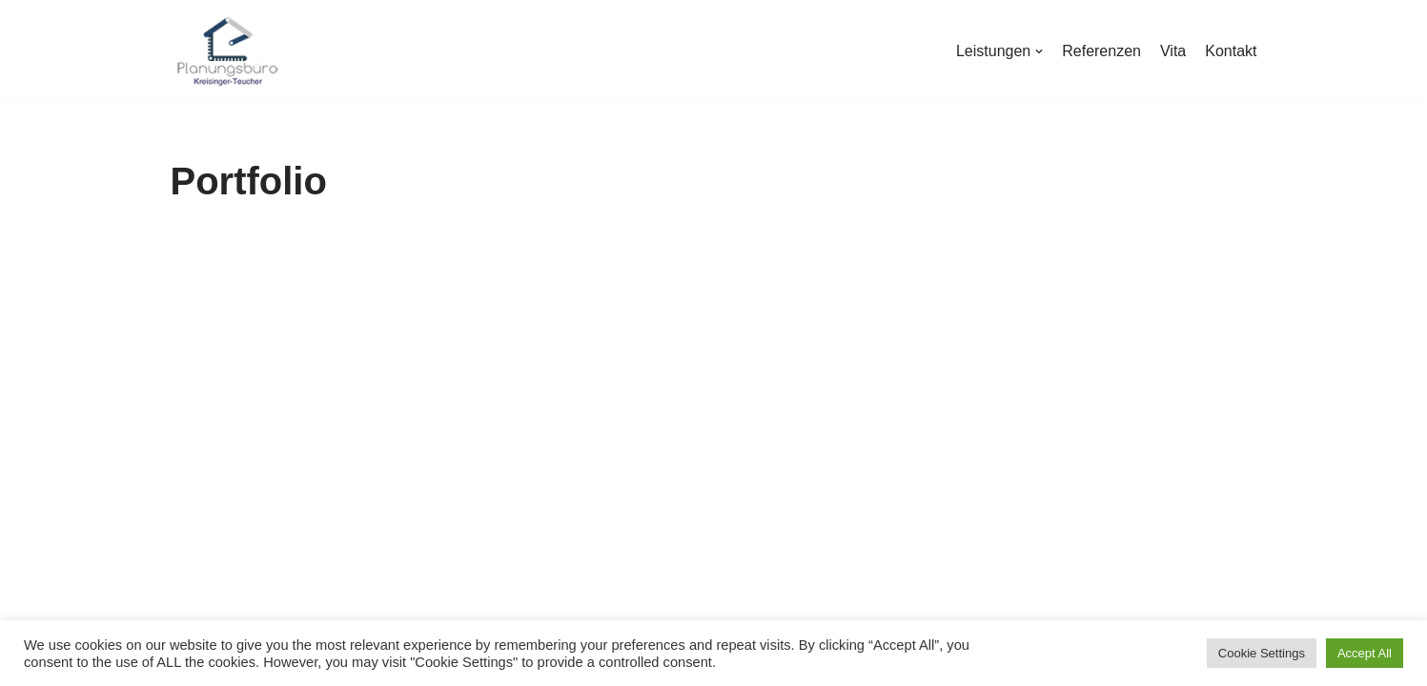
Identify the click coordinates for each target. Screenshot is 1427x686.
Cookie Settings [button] (1261, 653)
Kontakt (1230, 51)
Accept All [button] (1364, 653)
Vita (1173, 51)
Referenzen (1101, 51)
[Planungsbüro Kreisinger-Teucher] (228, 51)
